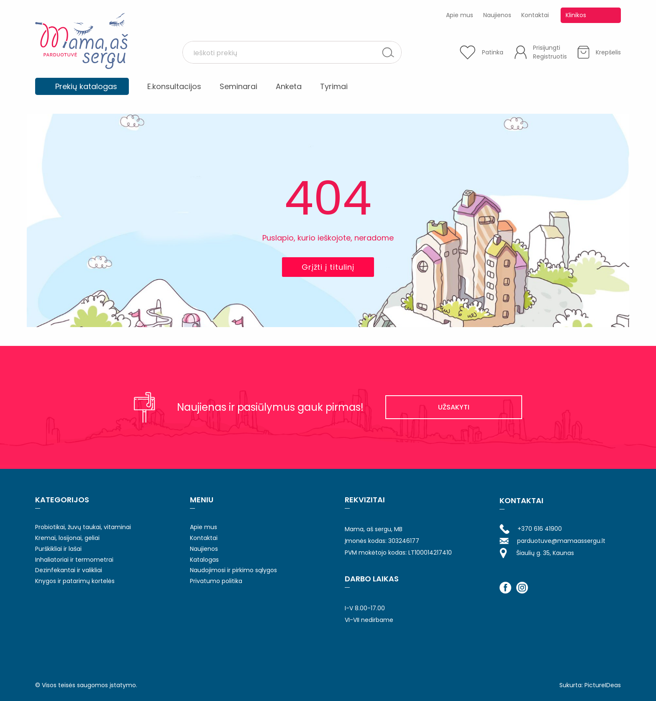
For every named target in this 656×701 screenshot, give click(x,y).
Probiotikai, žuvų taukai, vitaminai (83, 527)
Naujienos (497, 15)
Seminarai (238, 86)
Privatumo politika (216, 581)
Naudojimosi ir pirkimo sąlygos (233, 570)
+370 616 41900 (531, 529)
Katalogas (204, 559)
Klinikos (576, 15)
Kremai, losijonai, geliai (67, 538)
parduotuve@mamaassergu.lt (552, 541)
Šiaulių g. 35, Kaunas (537, 553)
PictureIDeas (602, 685)
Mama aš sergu (81, 41)
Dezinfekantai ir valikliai (68, 570)
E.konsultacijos (174, 86)
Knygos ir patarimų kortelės (75, 581)
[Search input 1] (285, 52)
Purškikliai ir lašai (58, 549)
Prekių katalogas (86, 86)
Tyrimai (334, 86)
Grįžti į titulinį (328, 267)
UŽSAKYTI (453, 407)
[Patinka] (481, 52)
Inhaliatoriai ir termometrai (74, 559)
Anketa (289, 86)
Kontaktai (535, 15)
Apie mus (459, 15)
